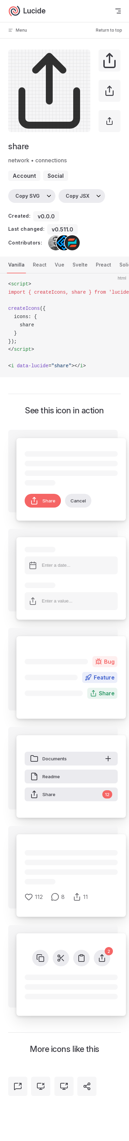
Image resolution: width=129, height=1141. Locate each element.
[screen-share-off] (40, 1086)
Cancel (78, 500)
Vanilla (16, 265)
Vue (59, 265)
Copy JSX (77, 196)
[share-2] (86, 1086)
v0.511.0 (62, 229)
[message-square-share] (17, 1086)
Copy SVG (27, 196)
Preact (103, 265)
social (56, 175)
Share (42, 501)
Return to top (109, 30)
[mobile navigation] (118, 11)
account (24, 175)
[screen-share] (64, 1086)
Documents (71, 758)
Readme (45, 776)
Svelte (80, 265)
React (40, 265)
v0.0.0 (46, 216)
